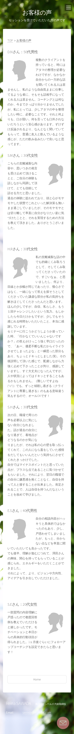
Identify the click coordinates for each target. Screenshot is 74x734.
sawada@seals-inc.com (36, 712)
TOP (10, 40)
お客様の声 (23, 40)
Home (37, 679)
